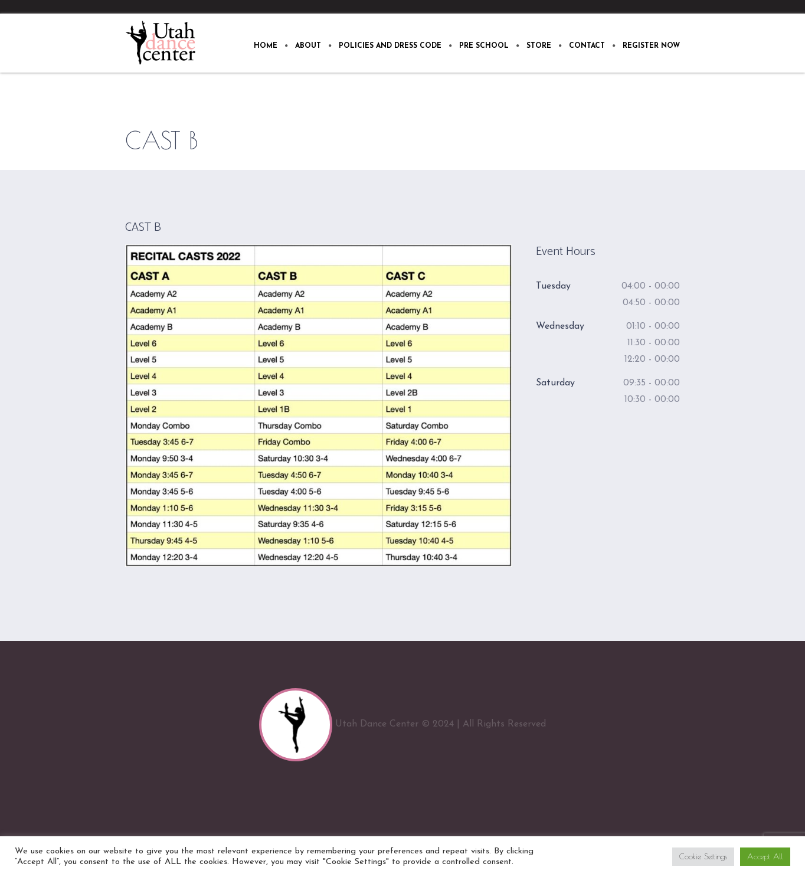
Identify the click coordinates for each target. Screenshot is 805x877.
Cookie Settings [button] (703, 856)
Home (624, 140)
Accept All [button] (765, 856)
